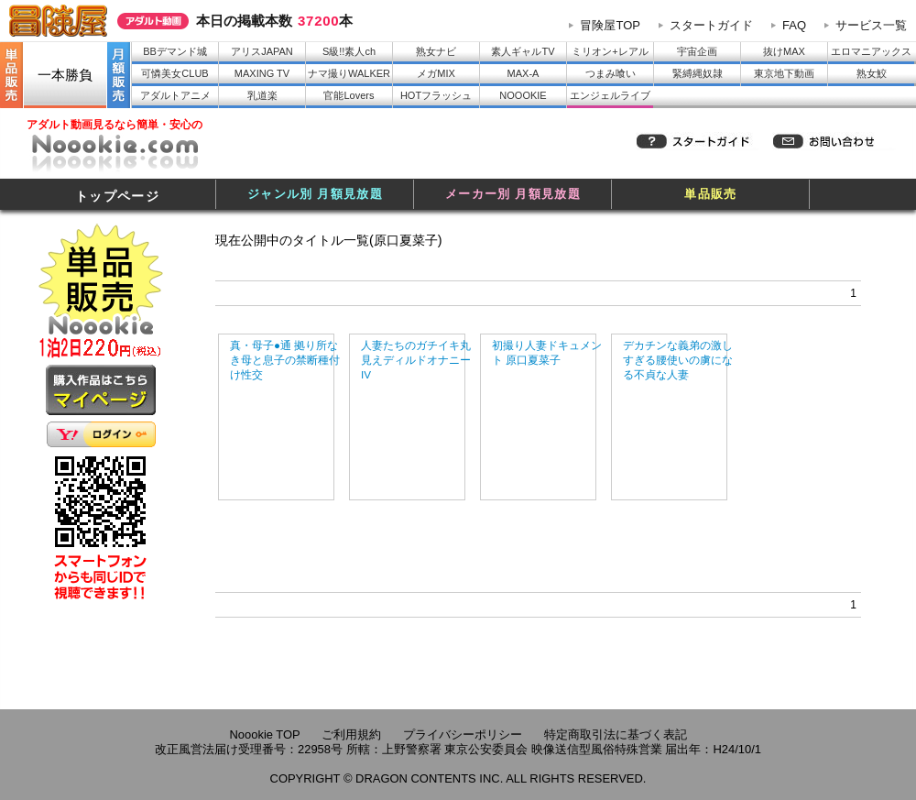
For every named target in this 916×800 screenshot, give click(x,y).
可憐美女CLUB (174, 73)
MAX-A (523, 73)
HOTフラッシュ (436, 95)
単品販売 (710, 194)
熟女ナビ (436, 51)
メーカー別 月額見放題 (513, 194)
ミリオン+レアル (610, 51)
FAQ (794, 25)
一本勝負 (65, 74)
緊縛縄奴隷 (697, 73)
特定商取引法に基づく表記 (615, 734)
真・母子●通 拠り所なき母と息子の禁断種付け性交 (285, 359)
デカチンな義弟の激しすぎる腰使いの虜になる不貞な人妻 (678, 359)
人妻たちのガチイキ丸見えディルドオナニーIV (416, 359)
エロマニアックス (871, 51)
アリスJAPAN (262, 51)
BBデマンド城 (175, 51)
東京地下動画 (784, 73)
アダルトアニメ (175, 95)
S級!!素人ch (349, 51)
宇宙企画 (697, 51)
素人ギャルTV (522, 51)
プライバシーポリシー (462, 734)
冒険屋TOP (610, 25)
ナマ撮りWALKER (349, 73)
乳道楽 (262, 95)
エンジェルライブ (610, 95)
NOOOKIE (522, 95)
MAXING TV (261, 73)
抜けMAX (784, 51)
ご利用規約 (351, 734)
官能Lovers (348, 95)
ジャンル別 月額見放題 (315, 194)
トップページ (117, 196)
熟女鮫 (871, 73)
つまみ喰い (610, 73)
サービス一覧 (871, 25)
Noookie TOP (264, 734)
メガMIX (436, 73)
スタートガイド (711, 25)
